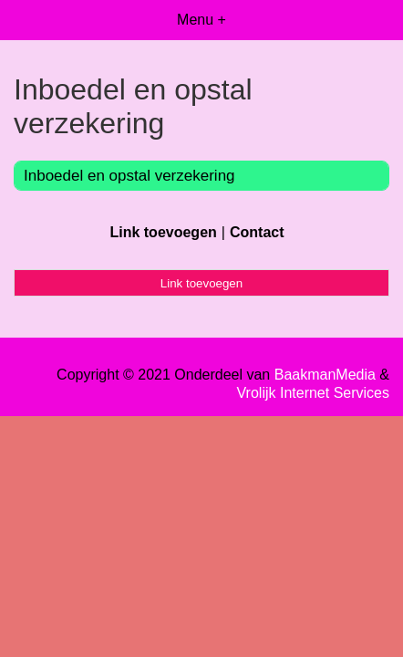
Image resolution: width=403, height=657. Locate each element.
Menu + (201, 19)
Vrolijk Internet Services (313, 393)
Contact (257, 232)
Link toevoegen (162, 232)
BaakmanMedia (325, 374)
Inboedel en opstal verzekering (129, 175)
